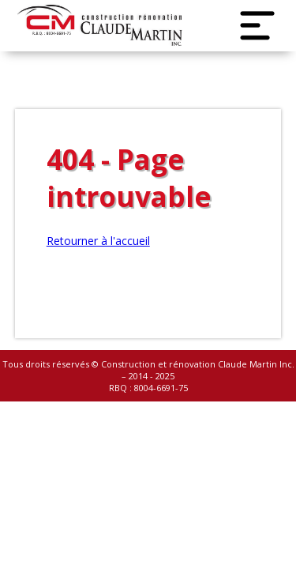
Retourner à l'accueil (98, 240)
